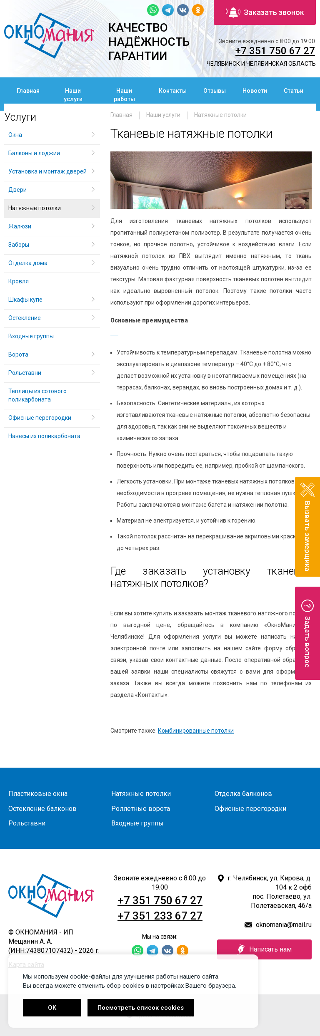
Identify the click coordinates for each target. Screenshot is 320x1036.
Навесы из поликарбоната (44, 436)
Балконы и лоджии (34, 153)
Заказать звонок (265, 12)
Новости (254, 90)
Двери (17, 189)
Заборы (18, 244)
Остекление (24, 318)
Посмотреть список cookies (141, 1007)
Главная (28, 90)
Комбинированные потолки (196, 730)
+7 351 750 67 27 (275, 51)
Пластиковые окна (38, 794)
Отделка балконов (243, 794)
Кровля (18, 281)
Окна (15, 134)
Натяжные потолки (220, 115)
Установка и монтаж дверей (48, 171)
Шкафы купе (25, 299)
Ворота (18, 354)
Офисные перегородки (39, 417)
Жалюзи (19, 226)
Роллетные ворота (140, 809)
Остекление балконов (42, 809)
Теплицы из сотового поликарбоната (37, 395)
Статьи (293, 90)
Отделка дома (28, 263)
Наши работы (124, 94)
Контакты (173, 90)
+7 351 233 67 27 (160, 916)
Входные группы (31, 336)
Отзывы (214, 90)
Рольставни (24, 372)
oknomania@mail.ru (284, 925)
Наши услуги (73, 94)
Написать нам (264, 949)
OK (52, 1007)
